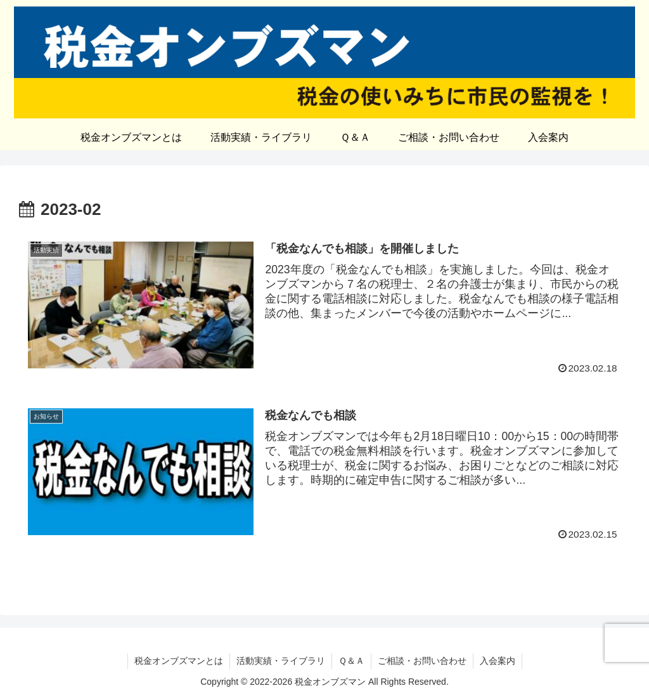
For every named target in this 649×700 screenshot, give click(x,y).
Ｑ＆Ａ (351, 661)
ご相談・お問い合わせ (422, 661)
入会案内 (497, 661)
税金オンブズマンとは (178, 661)
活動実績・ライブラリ (280, 661)
